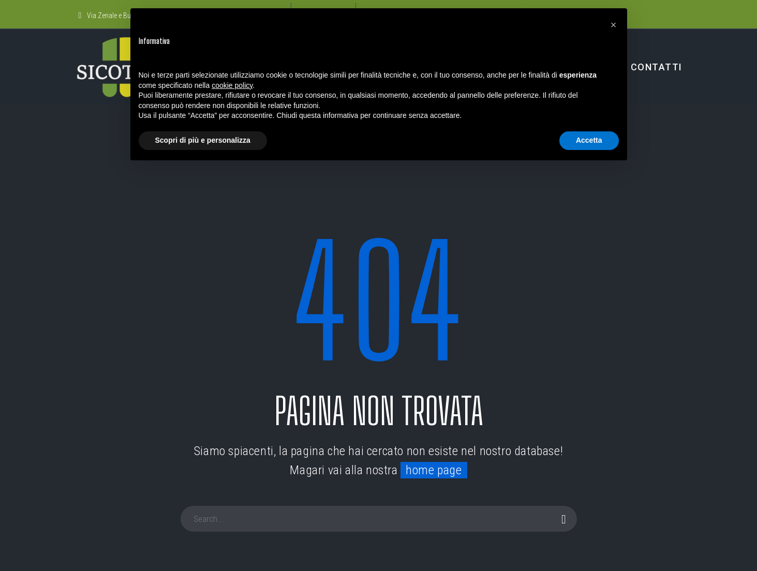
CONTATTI (656, 67)
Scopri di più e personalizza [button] (202, 140)
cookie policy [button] (232, 85)
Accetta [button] (589, 140)
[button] (613, 25)
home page (434, 470)
